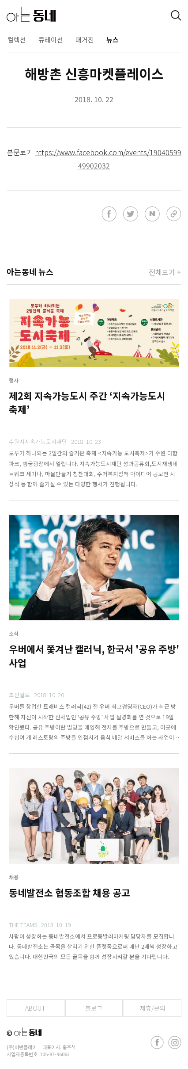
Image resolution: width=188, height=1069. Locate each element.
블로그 (93, 1008)
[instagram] (174, 1042)
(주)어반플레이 (22, 1046)
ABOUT (35, 1008)
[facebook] (157, 1042)
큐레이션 (50, 39)
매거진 (84, 39)
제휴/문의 (152, 1008)
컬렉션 (17, 39)
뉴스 (112, 39)
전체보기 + (165, 272)
